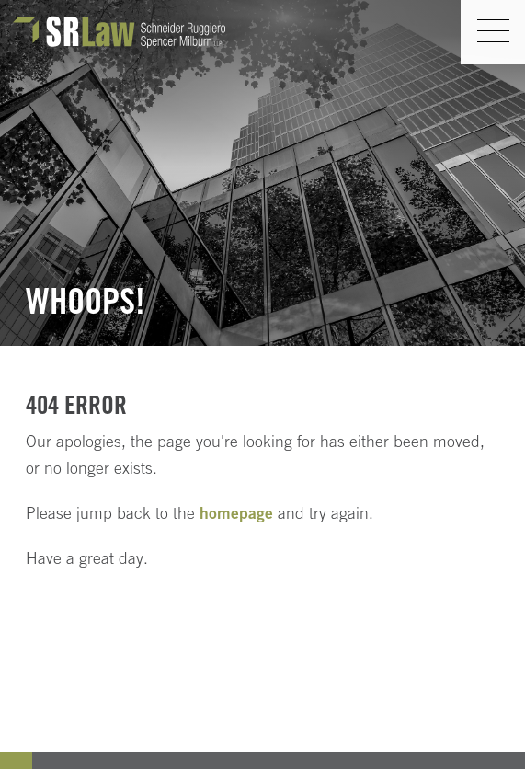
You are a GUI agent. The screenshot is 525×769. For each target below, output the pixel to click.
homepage (236, 512)
